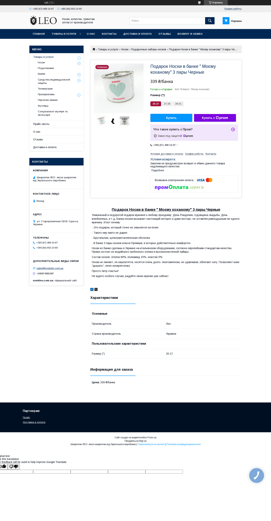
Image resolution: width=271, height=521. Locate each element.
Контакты (109, 33)
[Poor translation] (14, 467)
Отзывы (164, 33)
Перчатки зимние (48, 100)
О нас (91, 33)
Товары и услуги (64, 33)
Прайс (26, 417)
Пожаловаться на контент (151, 444)
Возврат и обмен (189, 33)
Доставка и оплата (137, 33)
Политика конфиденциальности (184, 444)
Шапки (41, 73)
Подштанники (46, 68)
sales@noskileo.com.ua (50, 268)
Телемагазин (45, 88)
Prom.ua (152, 437)
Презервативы (46, 94)
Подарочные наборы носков (148, 49)
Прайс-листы (41, 123)
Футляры (43, 105)
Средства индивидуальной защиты (54, 81)
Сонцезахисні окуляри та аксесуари (53, 113)
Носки (124, 49)
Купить (171, 117)
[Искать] (210, 20)
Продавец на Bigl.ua (135, 441)
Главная (39, 33)
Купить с (215, 118)
